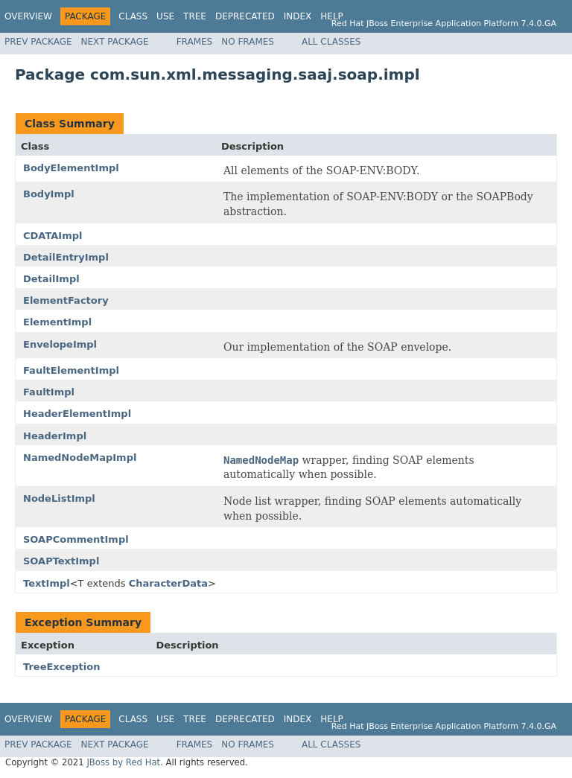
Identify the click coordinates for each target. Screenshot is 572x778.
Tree (194, 16)
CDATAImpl (52, 235)
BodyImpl (48, 194)
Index (298, 16)
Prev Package (38, 41)
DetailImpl (51, 278)
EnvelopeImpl (60, 344)
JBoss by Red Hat (123, 762)
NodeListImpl (59, 498)
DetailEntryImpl (66, 257)
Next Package (115, 41)
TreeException (61, 666)
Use (165, 16)
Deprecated (245, 16)
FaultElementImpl (71, 370)
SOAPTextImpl (61, 561)
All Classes (331, 41)
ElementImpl (57, 322)
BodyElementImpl (71, 167)
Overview (28, 16)
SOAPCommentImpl (76, 539)
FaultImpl (48, 392)
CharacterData (168, 583)
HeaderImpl (54, 435)
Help (331, 16)
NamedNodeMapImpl (79, 457)
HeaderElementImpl (77, 413)
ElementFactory (66, 300)
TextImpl (46, 583)
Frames (195, 41)
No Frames (247, 41)
